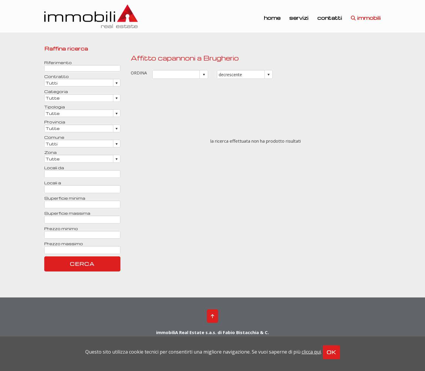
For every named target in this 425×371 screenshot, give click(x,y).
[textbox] (82, 68)
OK (331, 352)
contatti (329, 17)
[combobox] (176, 74)
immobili (366, 17)
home (272, 17)
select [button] (204, 74)
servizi (298, 17)
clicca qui (311, 352)
